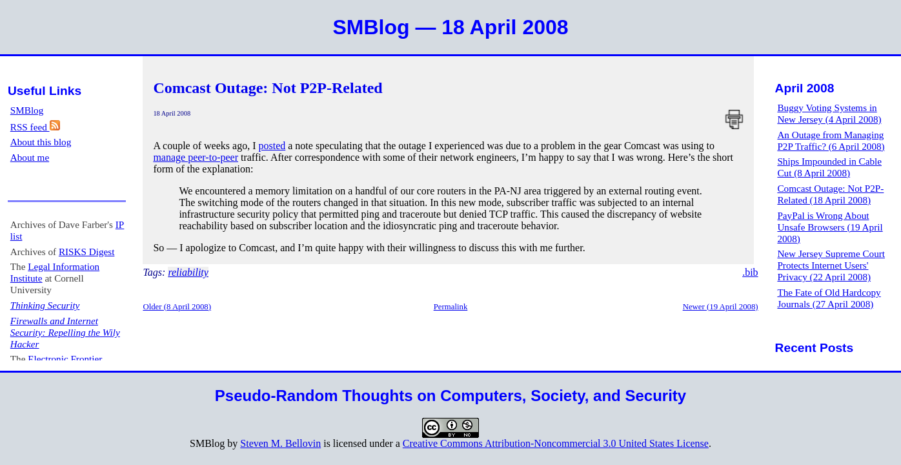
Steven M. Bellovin (280, 443)
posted (271, 145)
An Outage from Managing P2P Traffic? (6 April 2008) (830, 140)
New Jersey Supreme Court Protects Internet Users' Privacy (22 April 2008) (831, 265)
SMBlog (27, 110)
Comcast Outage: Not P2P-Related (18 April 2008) (830, 194)
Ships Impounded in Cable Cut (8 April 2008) (829, 167)
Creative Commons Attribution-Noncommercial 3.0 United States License (556, 443)
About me (29, 157)
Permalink (451, 306)
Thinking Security (45, 305)
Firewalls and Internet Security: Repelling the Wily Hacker (65, 332)
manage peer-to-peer (195, 157)
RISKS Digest (87, 251)
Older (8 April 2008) (177, 306)
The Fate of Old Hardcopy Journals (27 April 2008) (828, 298)
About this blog (41, 141)
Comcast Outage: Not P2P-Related (267, 87)
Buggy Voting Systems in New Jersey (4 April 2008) (829, 113)
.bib (750, 272)
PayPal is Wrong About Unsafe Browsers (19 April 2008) (829, 227)
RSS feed (35, 126)
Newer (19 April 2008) (720, 306)
